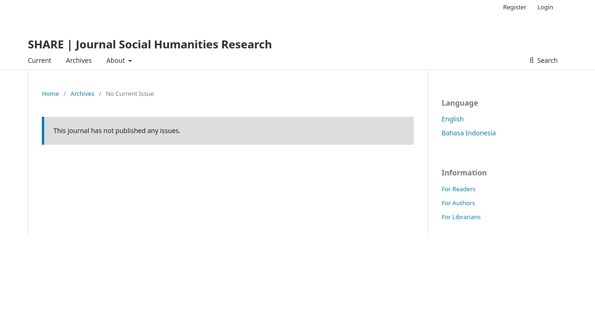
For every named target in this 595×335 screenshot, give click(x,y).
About (116, 60)
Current (39, 60)
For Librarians (461, 217)
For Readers (459, 189)
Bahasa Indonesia (469, 132)
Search (547, 60)
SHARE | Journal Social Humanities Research (150, 44)
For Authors (458, 203)
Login (545, 7)
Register (514, 7)
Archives (79, 60)
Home (50, 93)
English (453, 118)
